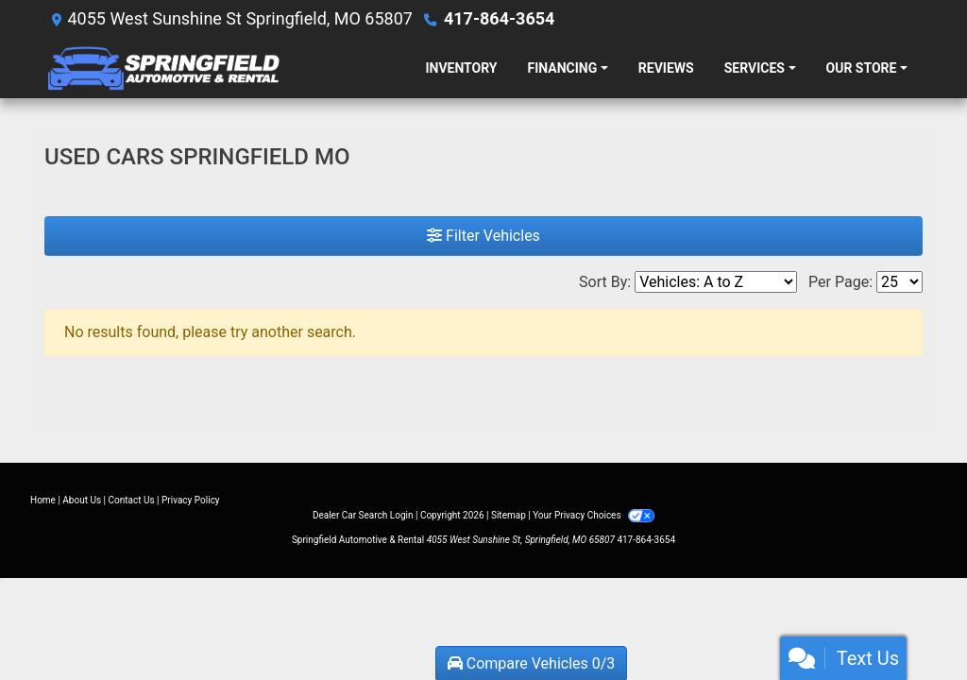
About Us (81, 500)
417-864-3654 (499, 18)
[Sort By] (716, 282)
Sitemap (508, 515)
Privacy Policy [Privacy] (190, 500)
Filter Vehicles (483, 236)
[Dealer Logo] (227, 68)
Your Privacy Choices (593, 515)
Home (43, 500)
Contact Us (132, 500)
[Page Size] (899, 282)
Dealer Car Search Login (363, 515)
